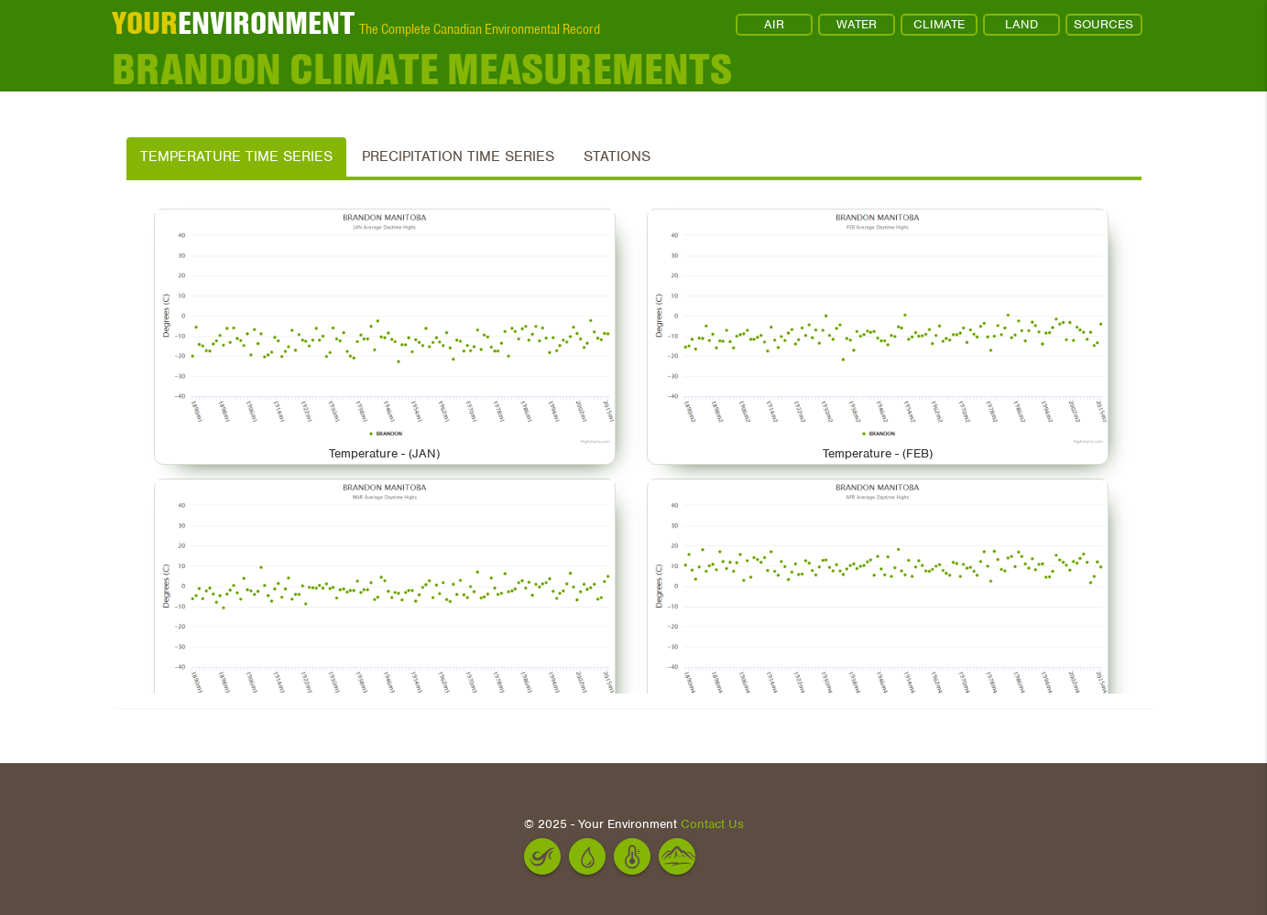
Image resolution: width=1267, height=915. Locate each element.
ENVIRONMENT (233, 23)
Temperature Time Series (236, 156)
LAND (1021, 24)
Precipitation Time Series (458, 156)
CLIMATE (939, 24)
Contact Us (712, 824)
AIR (774, 24)
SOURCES (1103, 24)
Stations (617, 156)
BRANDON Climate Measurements (422, 69)
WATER (856, 24)
